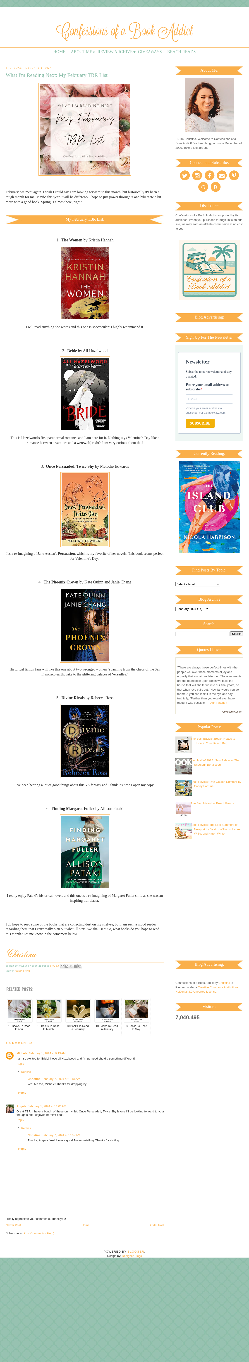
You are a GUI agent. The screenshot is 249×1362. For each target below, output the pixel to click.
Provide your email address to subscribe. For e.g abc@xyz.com (205, 410)
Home (59, 52)
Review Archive (115, 52)
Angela (21, 1106)
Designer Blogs (132, 1256)
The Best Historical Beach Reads (212, 803)
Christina (34, 1079)
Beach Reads (181, 52)
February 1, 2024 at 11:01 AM (47, 1106)
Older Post (157, 1225)
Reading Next (22, 971)
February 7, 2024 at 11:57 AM (61, 1135)
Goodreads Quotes (232, 712)
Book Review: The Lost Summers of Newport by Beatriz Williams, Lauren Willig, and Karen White (216, 829)
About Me (81, 52)
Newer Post (13, 1225)
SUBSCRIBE (200, 423)
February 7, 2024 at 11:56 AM (61, 1079)
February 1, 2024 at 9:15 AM (47, 1053)
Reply (20, 1063)
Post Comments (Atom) (39, 1233)
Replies (26, 1072)
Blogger (136, 1251)
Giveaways (150, 52)
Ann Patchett (218, 702)
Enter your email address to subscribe (207, 387)
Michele (22, 1053)
